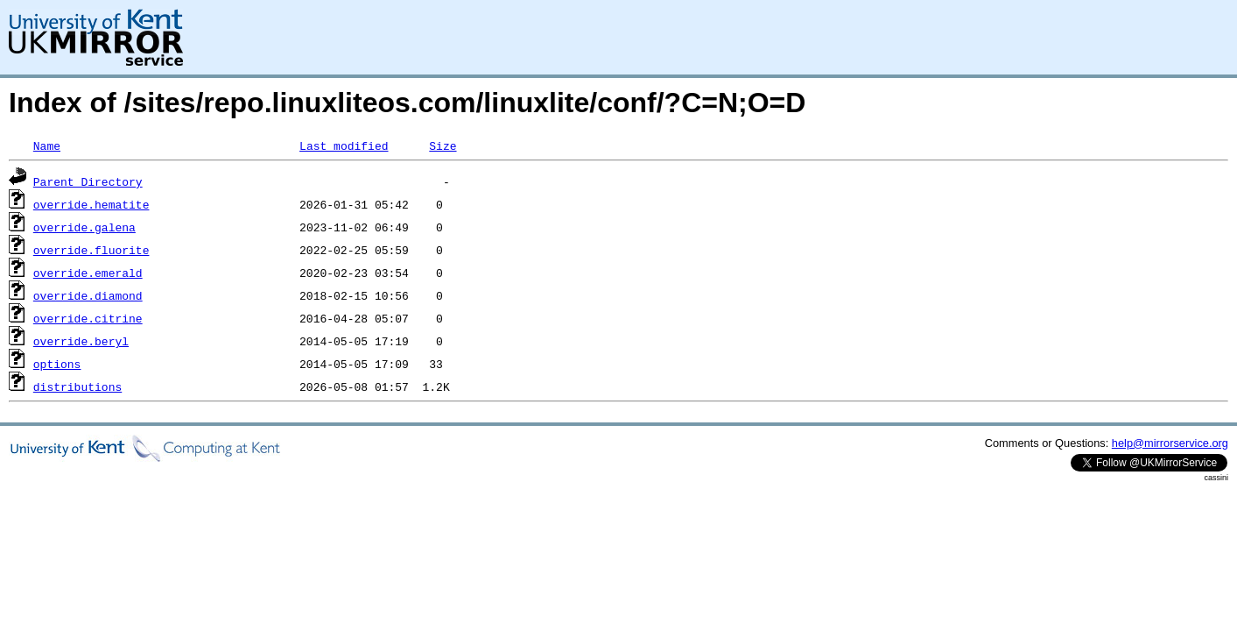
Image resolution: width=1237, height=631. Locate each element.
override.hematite (91, 204)
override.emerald (88, 272)
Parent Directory (88, 181)
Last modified (343, 145)
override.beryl (81, 341)
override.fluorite (91, 250)
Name (46, 145)
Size (442, 145)
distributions (77, 386)
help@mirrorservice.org (1170, 443)
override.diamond (88, 295)
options (57, 364)
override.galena (84, 227)
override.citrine (88, 318)
